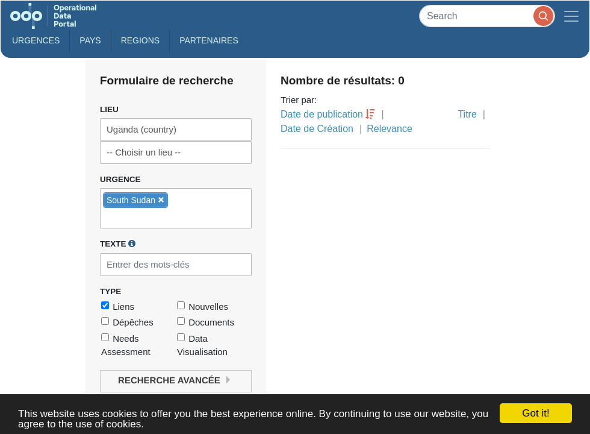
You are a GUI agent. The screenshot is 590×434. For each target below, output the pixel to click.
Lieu (109, 109)
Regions (140, 40)
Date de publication (322, 114)
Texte (117, 243)
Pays (90, 40)
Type (110, 291)
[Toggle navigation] (571, 16)
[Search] (487, 16)
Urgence (120, 179)
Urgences (36, 40)
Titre (467, 114)
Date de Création (317, 129)
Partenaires (208, 40)
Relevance (389, 129)
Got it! (535, 413)
